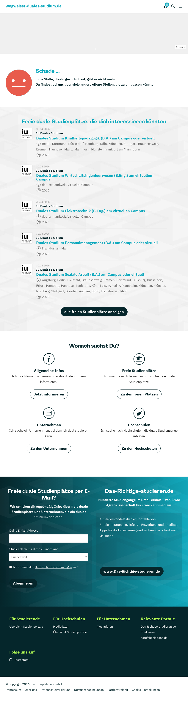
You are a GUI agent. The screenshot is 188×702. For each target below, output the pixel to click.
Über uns (31, 690)
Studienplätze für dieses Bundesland (48, 554)
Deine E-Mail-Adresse (48, 536)
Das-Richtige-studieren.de (158, 626)
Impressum (13, 690)
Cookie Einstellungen (146, 690)
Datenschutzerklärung (55, 690)
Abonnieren (23, 583)
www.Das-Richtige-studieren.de (131, 571)
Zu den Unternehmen (48, 448)
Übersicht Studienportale (26, 626)
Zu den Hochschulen (139, 448)
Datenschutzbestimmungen (53, 567)
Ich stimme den (44, 567)
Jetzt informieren (49, 394)
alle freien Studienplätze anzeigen (94, 311)
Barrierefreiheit (117, 690)
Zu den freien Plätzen (139, 394)
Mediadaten (61, 626)
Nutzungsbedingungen (89, 690)
